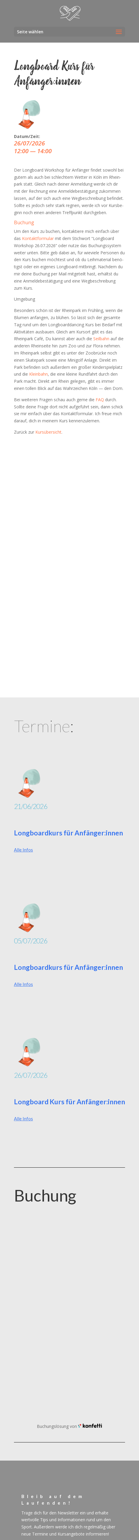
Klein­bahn (38, 374)
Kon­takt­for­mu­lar (38, 238)
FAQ (100, 399)
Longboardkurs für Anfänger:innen (68, 833)
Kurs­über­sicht (48, 432)
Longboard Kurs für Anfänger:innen (69, 1101)
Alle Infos (23, 849)
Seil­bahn (101, 338)
